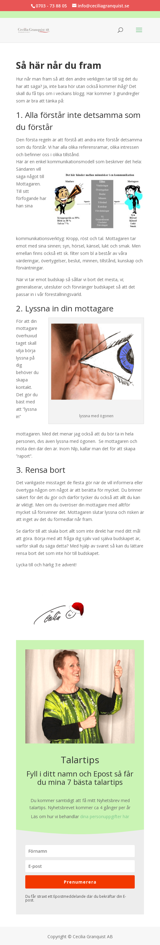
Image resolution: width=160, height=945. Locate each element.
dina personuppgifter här (104, 816)
